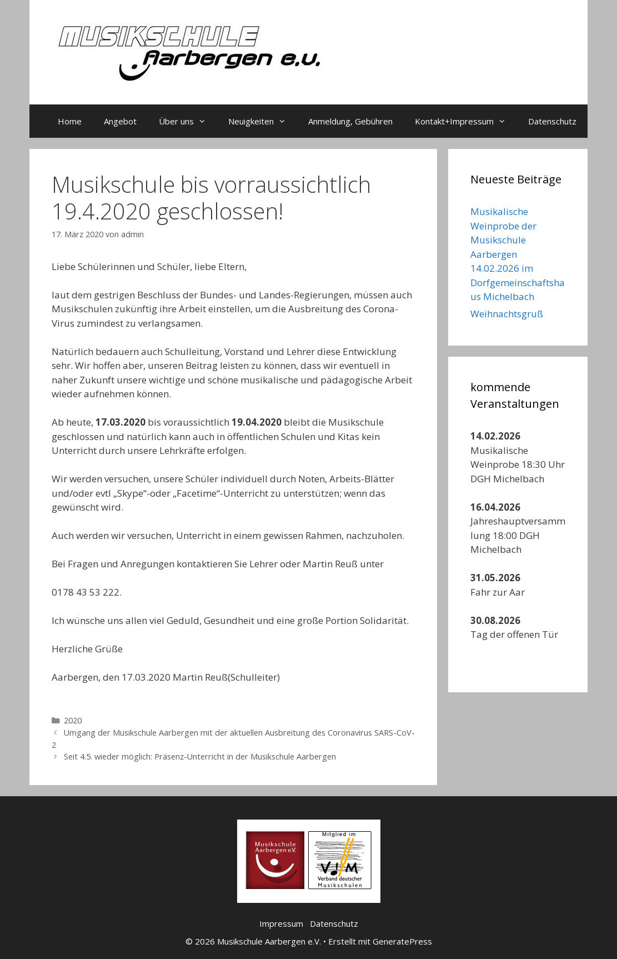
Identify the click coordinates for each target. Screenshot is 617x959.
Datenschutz (552, 121)
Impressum (281, 923)
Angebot (120, 121)
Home (70, 121)
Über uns (188, 121)
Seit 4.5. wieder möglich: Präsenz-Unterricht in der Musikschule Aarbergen (200, 756)
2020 (73, 720)
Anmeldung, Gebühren (350, 121)
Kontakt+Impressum (466, 121)
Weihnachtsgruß (506, 313)
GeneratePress (402, 941)
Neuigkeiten (262, 121)
